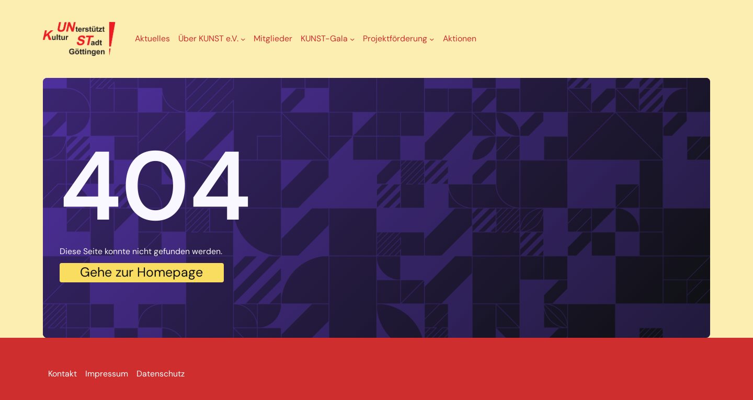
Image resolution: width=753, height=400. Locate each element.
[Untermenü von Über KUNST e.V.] (243, 39)
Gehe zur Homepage (141, 272)
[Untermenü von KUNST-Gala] (352, 39)
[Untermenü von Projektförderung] (431, 39)
